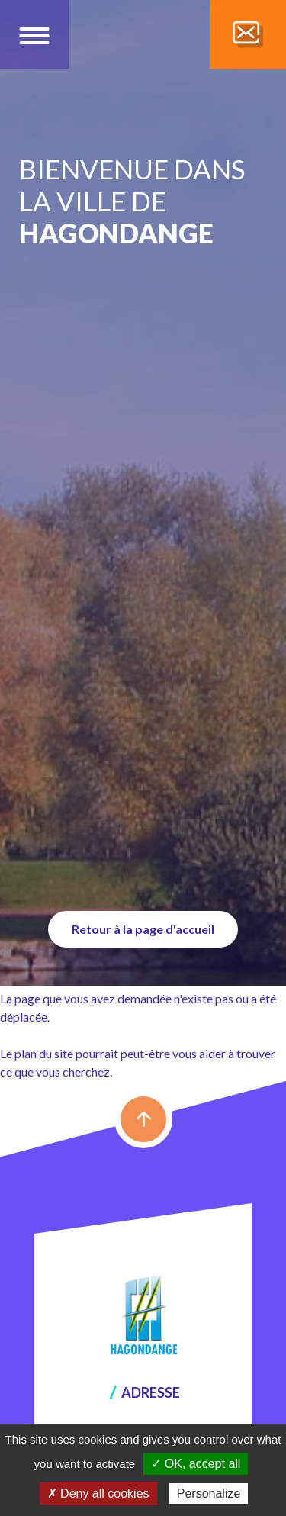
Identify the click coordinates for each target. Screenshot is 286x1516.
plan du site (43, 1053)
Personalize (209, 1493)
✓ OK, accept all (195, 1463)
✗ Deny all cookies (98, 1493)
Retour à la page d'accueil (143, 929)
